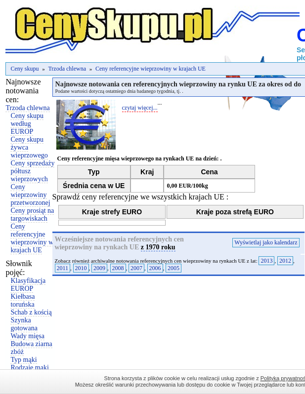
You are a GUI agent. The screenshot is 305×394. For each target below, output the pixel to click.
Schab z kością (30, 312)
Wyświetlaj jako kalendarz (265, 242)
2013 (266, 260)
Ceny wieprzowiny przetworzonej (30, 194)
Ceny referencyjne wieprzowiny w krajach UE (150, 68)
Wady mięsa (27, 336)
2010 (81, 268)
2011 (63, 268)
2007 (136, 268)
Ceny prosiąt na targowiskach (32, 214)
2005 (173, 268)
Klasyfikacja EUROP (27, 284)
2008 (118, 268)
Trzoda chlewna (67, 68)
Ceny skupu (24, 68)
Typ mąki (23, 359)
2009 (99, 268)
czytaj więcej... (140, 107)
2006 (155, 268)
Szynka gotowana (23, 324)
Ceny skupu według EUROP (27, 123)
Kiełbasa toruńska (22, 300)
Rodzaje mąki (29, 367)
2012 (285, 260)
